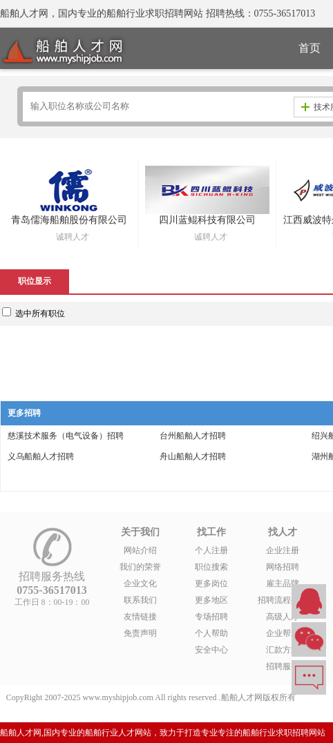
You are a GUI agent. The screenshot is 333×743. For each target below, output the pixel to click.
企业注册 (282, 550)
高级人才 (282, 616)
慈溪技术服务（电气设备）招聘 (66, 436)
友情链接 (140, 616)
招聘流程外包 (282, 600)
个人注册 (211, 550)
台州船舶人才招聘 (193, 436)
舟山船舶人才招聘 (193, 456)
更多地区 (211, 600)
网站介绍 (140, 550)
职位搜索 (211, 567)
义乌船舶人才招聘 (41, 456)
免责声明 (140, 633)
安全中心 (211, 650)
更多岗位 (211, 583)
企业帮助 (282, 633)
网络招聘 (282, 567)
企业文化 (140, 583)
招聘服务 (282, 666)
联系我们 (140, 600)
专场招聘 (211, 616)
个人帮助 (211, 633)
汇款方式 (282, 650)
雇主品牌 (282, 583)
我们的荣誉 (140, 567)
